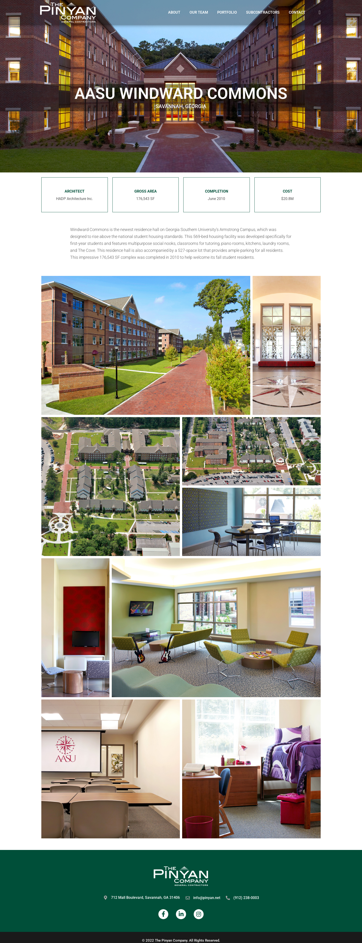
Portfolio (227, 12)
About (174, 12)
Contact (297, 12)
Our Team (199, 12)
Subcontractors (263, 12)
